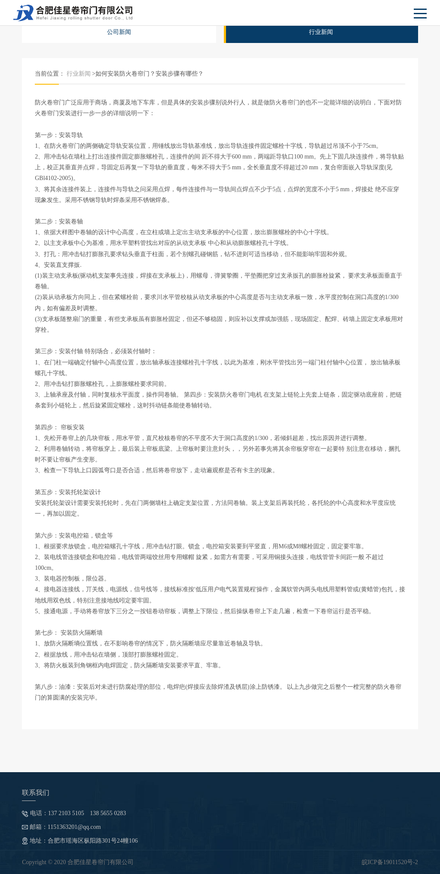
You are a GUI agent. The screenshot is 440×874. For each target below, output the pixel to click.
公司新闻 (119, 32)
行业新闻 (321, 32)
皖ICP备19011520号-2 (390, 862)
